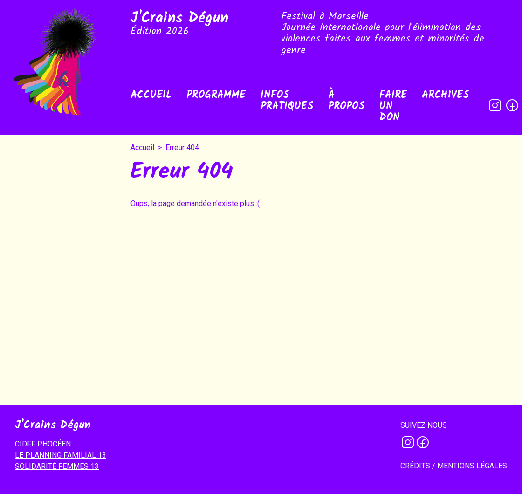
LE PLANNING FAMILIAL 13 (60, 455)
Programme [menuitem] (216, 95)
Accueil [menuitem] (151, 95)
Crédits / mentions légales (453, 465)
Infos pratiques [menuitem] (287, 101)
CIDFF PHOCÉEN (43, 443)
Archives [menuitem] (445, 95)
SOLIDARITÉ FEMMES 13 (57, 466)
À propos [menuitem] (346, 101)
